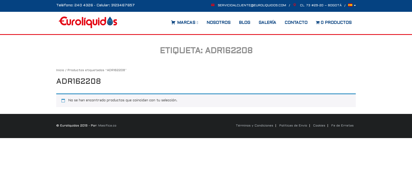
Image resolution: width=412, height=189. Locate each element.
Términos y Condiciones (254, 125)
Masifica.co (107, 125)
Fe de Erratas (342, 125)
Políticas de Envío (293, 125)
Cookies (319, 125)
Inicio (60, 70)
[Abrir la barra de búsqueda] (166, 21)
